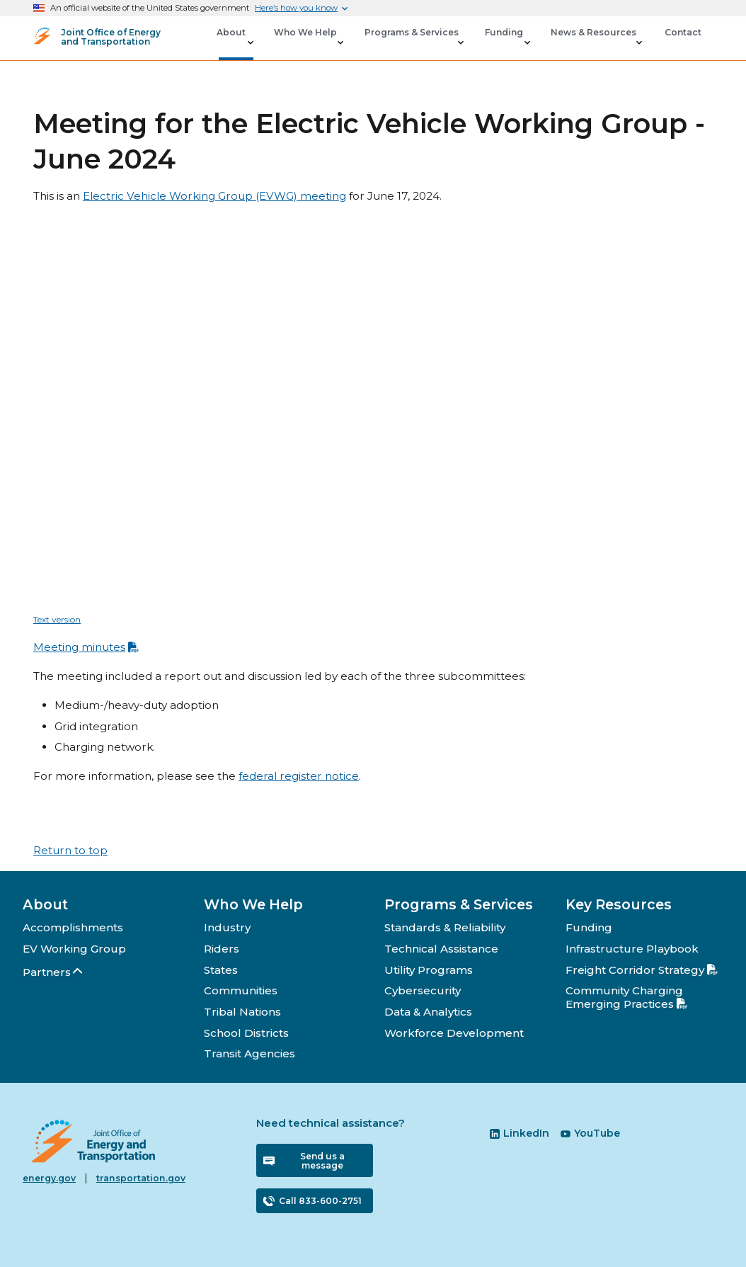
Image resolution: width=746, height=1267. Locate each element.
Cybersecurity (422, 990)
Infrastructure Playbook (632, 948)
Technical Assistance (441, 948)
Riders (221, 948)
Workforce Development (454, 1033)
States (221, 970)
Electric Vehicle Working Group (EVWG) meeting (214, 196)
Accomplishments (73, 927)
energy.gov (49, 1178)
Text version (57, 619)
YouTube (590, 1133)
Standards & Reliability (444, 927)
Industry (227, 927)
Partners (53, 972)
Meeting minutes (86, 647)
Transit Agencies (249, 1053)
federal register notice (299, 776)
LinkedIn (519, 1133)
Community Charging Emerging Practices (626, 997)
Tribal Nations (242, 1011)
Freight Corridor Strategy (642, 970)
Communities (240, 990)
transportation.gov (140, 1178)
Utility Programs (428, 970)
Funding (589, 927)
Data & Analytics (428, 1011)
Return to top (70, 850)
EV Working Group (74, 948)
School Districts (246, 1033)
